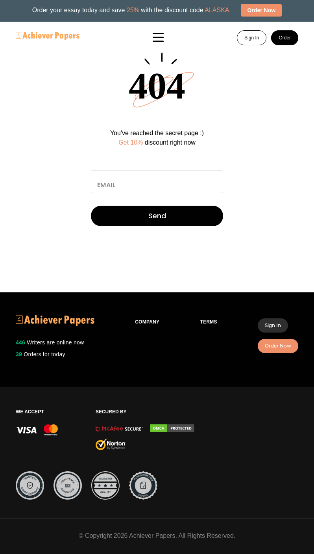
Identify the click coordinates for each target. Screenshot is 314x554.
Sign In (251, 38)
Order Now (278, 346)
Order (285, 38)
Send (157, 216)
